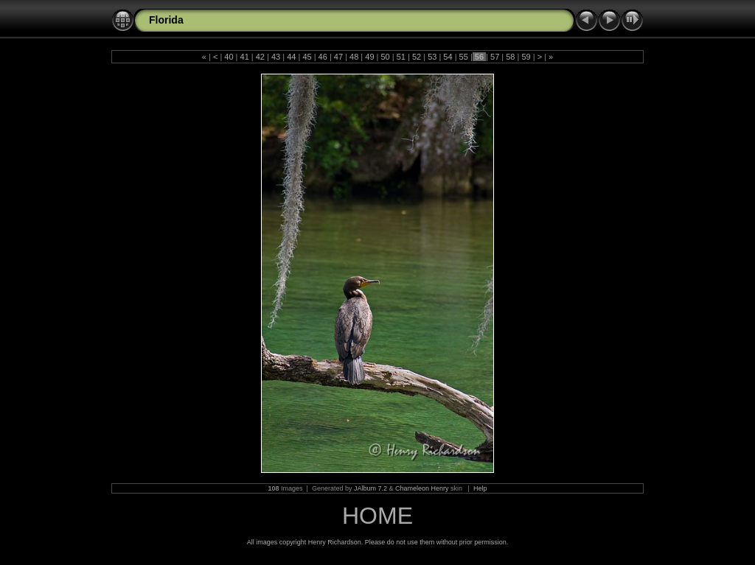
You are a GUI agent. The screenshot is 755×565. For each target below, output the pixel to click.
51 (401, 56)
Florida (166, 20)
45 (306, 56)
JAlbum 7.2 (370, 488)
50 (385, 56)
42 (260, 56)
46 (323, 56)
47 (338, 56)
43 (275, 56)
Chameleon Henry (422, 488)
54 (447, 56)
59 (525, 56)
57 (494, 56)
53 (432, 56)
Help (480, 488)
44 (291, 56)
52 (416, 56)
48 (354, 56)
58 (510, 56)
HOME (377, 515)
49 (369, 56)
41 (244, 56)
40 (228, 56)
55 (463, 56)
